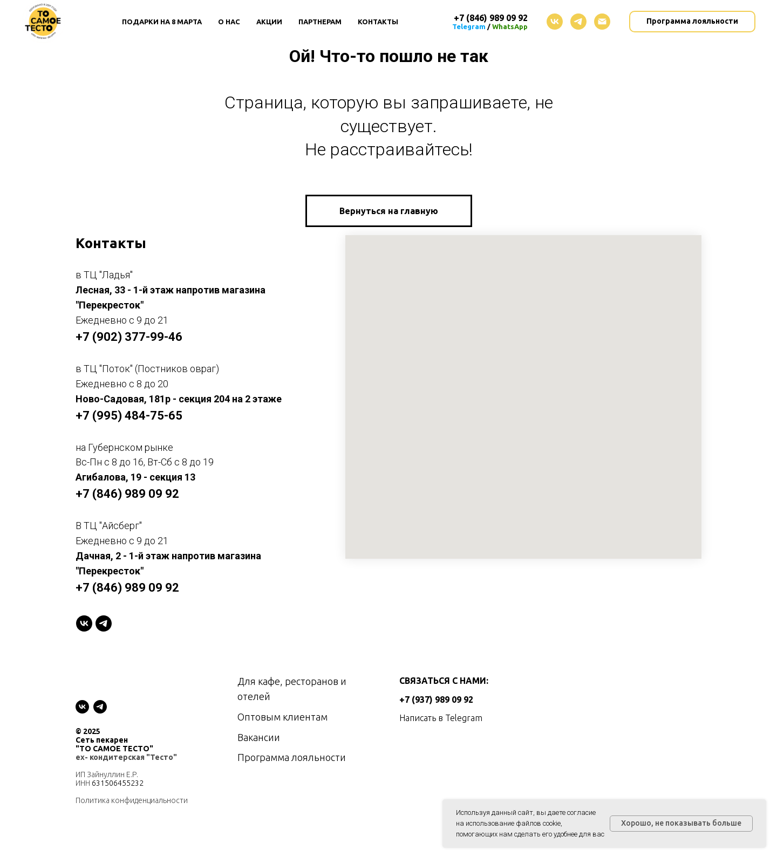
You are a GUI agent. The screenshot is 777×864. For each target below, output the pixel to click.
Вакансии (258, 737)
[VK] (84, 623)
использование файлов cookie (513, 823)
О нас (229, 21)
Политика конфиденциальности (132, 800)
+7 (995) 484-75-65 (129, 415)
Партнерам (320, 21)
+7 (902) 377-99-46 (129, 337)
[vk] (555, 21)
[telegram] (578, 21)
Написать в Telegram (440, 718)
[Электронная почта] (602, 21)
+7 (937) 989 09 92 (436, 699)
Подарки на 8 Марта (162, 21)
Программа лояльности (291, 757)
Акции (269, 21)
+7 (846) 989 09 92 (127, 493)
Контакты (378, 21)
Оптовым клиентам (282, 716)
